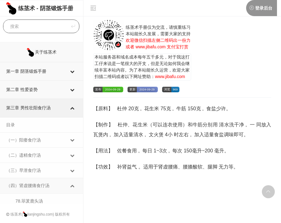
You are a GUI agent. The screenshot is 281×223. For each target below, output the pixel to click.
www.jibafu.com (151, 46)
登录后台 (263, 8)
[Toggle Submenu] (72, 71)
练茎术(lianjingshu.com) (32, 214)
